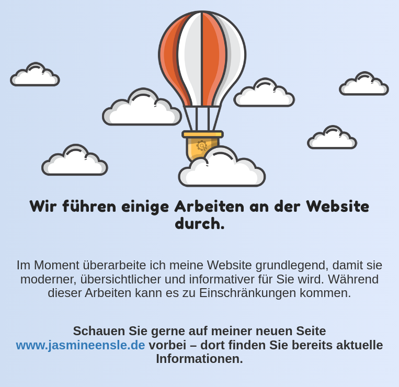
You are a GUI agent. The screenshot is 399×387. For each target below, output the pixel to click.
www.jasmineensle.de (80, 345)
